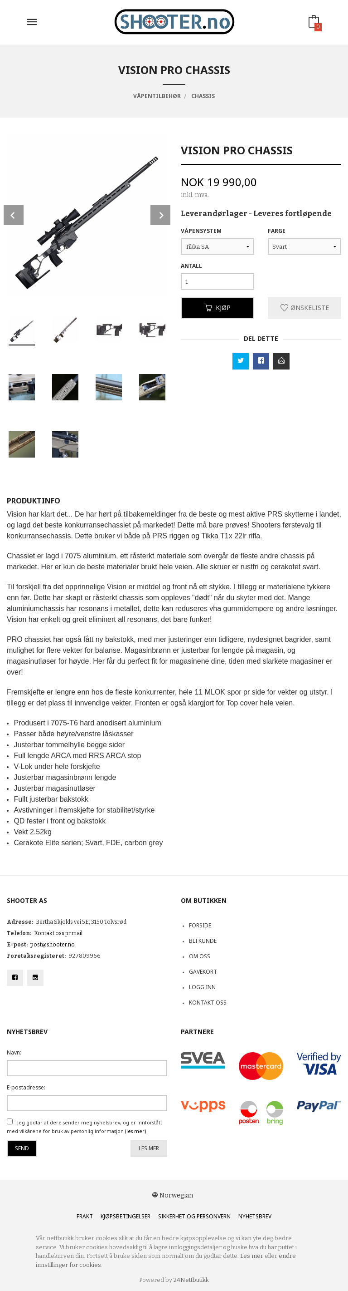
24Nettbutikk (191, 1279)
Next (160, 215)
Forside (200, 925)
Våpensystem (201, 231)
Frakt (85, 1216)
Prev (14, 215)
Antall (191, 266)
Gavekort (203, 972)
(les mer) (135, 1131)
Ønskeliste (304, 307)
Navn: (14, 1052)
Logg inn (202, 987)
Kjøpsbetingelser (125, 1216)
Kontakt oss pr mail (58, 933)
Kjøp (217, 307)
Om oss (199, 956)
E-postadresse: (26, 1087)
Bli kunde (203, 941)
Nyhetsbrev (254, 1216)
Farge (276, 231)
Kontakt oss (208, 1002)
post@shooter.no (52, 944)
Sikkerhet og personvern (194, 1216)
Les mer (149, 1148)
